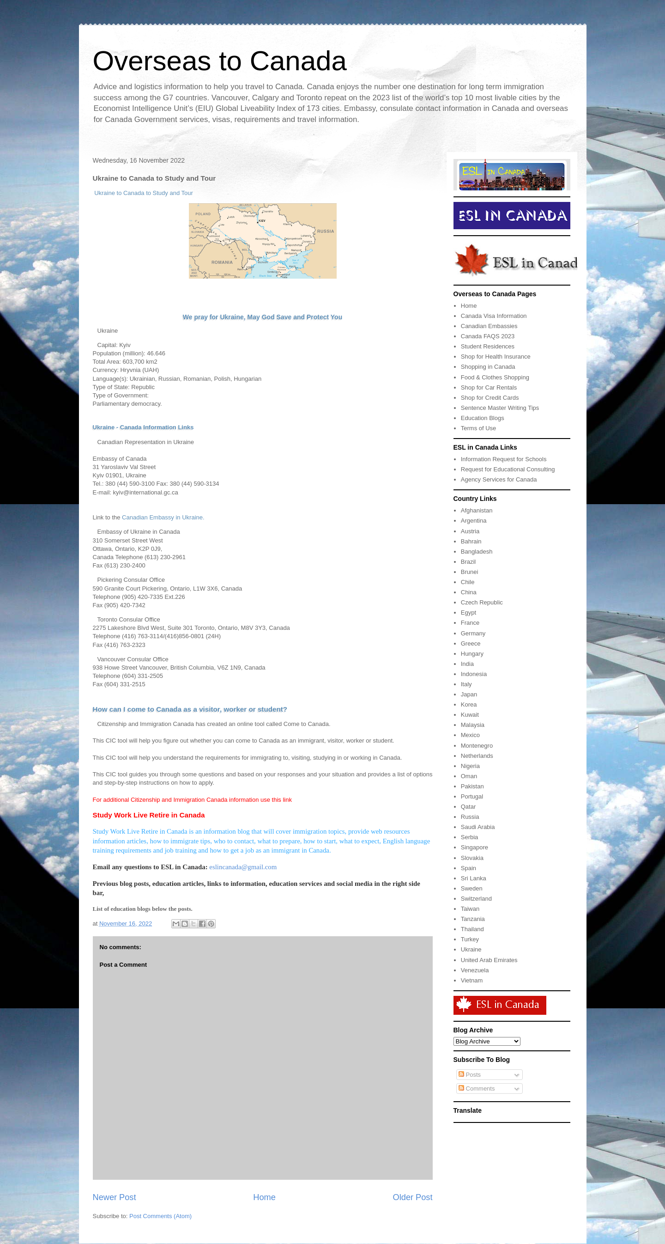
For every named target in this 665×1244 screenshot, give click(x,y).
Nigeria (470, 765)
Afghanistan (477, 510)
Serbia (469, 837)
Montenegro (477, 745)
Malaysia (472, 724)
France (470, 622)
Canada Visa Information (494, 315)
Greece (471, 643)
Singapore (474, 847)
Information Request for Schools (504, 459)
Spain (468, 868)
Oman (469, 776)
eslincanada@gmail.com (243, 867)
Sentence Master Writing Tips (500, 407)
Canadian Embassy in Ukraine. (163, 517)
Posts (470, 1074)
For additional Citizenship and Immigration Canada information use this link (192, 799)
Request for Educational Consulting (508, 469)
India (467, 663)
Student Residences (487, 346)
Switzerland (476, 898)
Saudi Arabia (478, 826)
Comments (477, 1088)
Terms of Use (478, 428)
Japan (469, 694)
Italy (466, 684)
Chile (468, 582)
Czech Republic (482, 602)
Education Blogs (482, 418)
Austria (470, 531)
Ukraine (471, 949)
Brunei (469, 571)
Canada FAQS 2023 (487, 336)
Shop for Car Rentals (489, 387)
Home (264, 1197)
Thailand (472, 929)
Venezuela (475, 970)
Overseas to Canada (220, 60)
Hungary (472, 653)
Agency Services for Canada (499, 479)
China (469, 592)
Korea (469, 704)
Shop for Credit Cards (490, 397)
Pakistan (472, 786)
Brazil (468, 561)
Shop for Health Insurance (496, 356)
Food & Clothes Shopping (495, 377)
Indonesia (474, 674)
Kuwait (470, 714)
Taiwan (470, 908)
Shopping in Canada (488, 366)
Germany (473, 633)
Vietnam (472, 980)
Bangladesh (477, 551)
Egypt (468, 612)
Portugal (472, 796)
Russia (470, 816)
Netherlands (477, 755)
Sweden (472, 888)
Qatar (468, 806)
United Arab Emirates (489, 960)
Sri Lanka (473, 878)
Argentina (474, 520)
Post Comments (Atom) (160, 1216)
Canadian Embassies (489, 326)
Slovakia (472, 857)
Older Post (413, 1197)
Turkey (470, 939)
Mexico (470, 735)
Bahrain (471, 541)
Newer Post (114, 1197)
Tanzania (473, 918)
